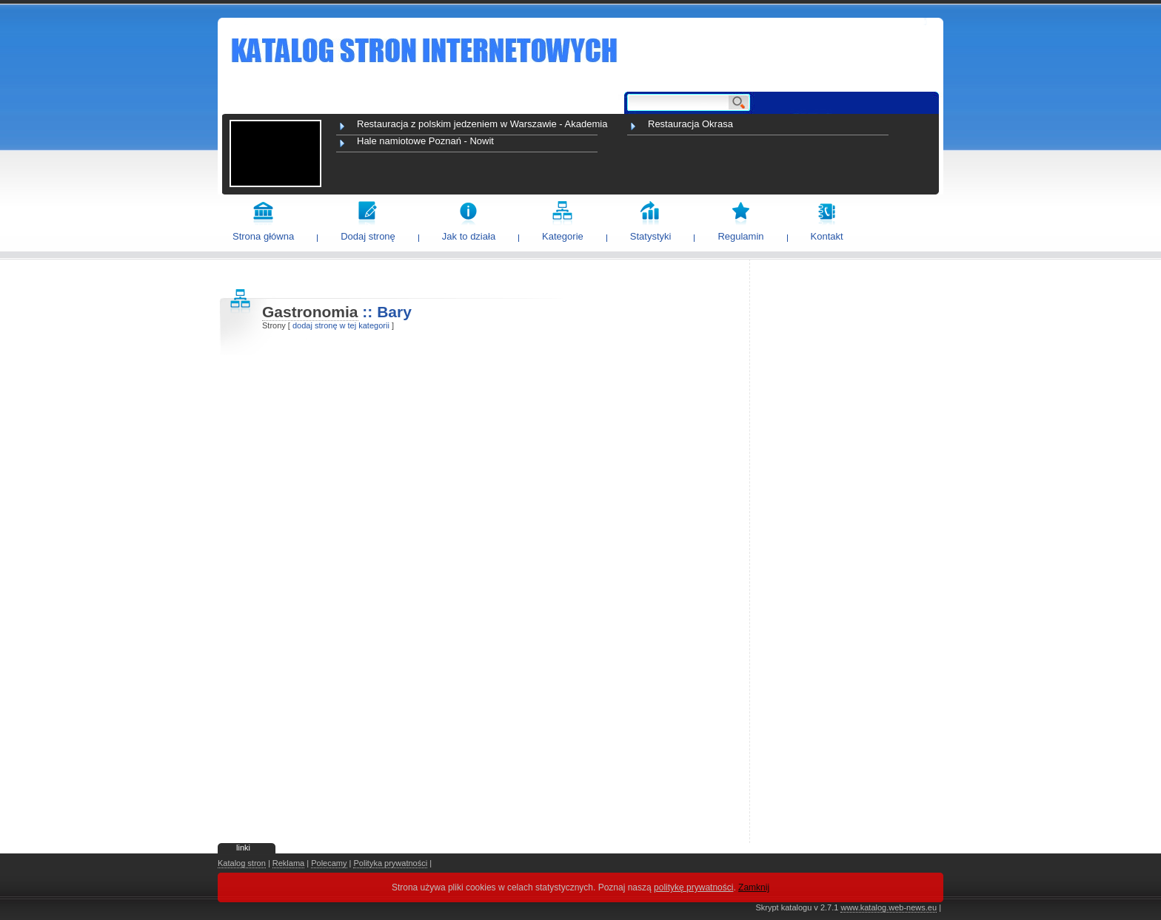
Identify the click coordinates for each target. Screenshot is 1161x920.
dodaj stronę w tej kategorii (340, 325)
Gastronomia (310, 311)
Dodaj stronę (368, 236)
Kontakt (827, 236)
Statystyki (651, 236)
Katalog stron (242, 863)
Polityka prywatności (390, 863)
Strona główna (263, 236)
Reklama (288, 863)
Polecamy (329, 863)
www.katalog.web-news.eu (888, 907)
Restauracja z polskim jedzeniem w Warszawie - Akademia (482, 123)
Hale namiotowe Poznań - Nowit (425, 140)
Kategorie (562, 236)
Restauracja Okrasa (690, 123)
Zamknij (753, 887)
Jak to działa (468, 236)
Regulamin (740, 236)
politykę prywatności (693, 887)
